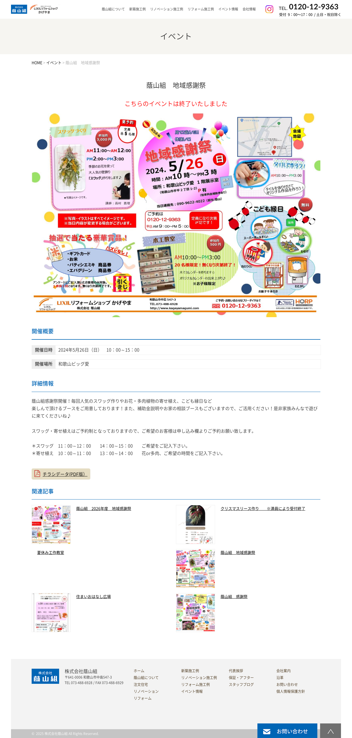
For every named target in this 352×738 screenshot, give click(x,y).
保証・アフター (241, 677)
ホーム (139, 671)
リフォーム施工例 (201, 9)
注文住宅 (141, 684)
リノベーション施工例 (166, 9)
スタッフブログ (241, 684)
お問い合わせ (287, 684)
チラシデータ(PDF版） (65, 474)
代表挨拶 (236, 671)
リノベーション (146, 691)
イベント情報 (228, 9)
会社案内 (283, 671)
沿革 (280, 677)
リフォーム (143, 698)
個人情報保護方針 (290, 691)
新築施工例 (137, 9)
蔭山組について (146, 677)
